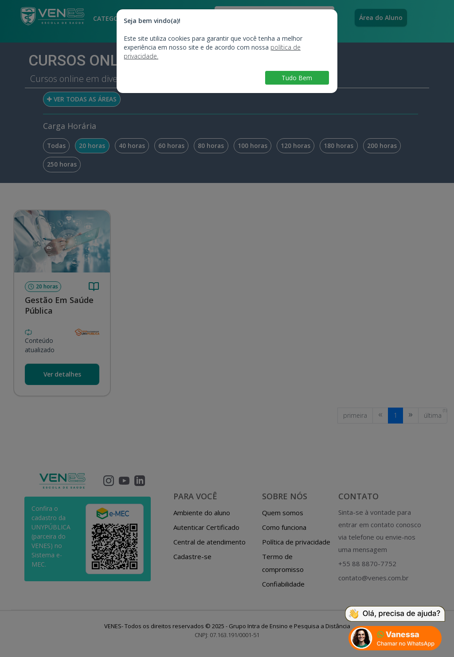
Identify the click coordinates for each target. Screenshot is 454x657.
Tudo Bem (297, 78)
